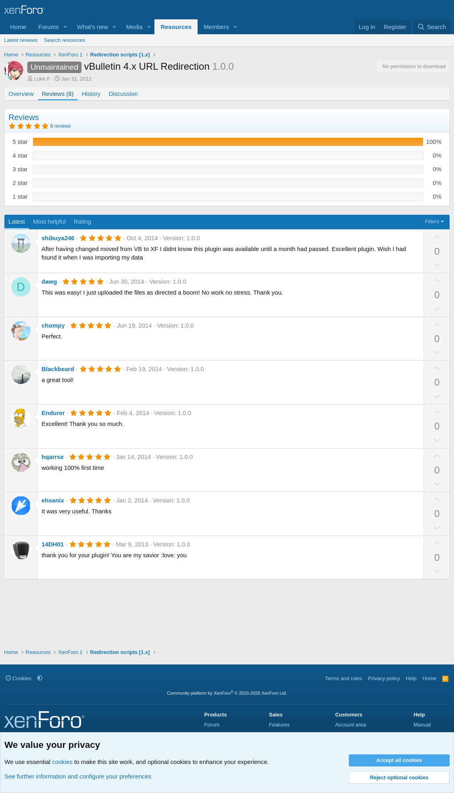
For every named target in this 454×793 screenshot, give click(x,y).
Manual (422, 725)
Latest (16, 221)
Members (216, 26)
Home (18, 26)
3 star (20, 169)
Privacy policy (384, 678)
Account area (350, 725)
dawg (49, 281)
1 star (20, 196)
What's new (92, 26)
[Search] (431, 26)
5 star (20, 141)
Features (279, 725)
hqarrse (53, 456)
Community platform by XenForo (227, 693)
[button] (65, 26)
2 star (20, 182)
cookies (62, 761)
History (91, 93)
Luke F (42, 79)
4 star (20, 155)
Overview (21, 93)
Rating (82, 221)
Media (134, 26)
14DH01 (53, 544)
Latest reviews (20, 40)
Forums (48, 26)
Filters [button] (432, 221)
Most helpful (49, 221)
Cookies (18, 678)
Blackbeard (58, 368)
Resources (176, 26)
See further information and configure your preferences (77, 776)
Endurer (53, 412)
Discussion (123, 93)
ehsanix (53, 500)
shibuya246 (58, 238)
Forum (211, 725)
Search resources (64, 40)
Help (411, 678)
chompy (53, 325)
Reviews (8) (58, 93)
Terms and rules (343, 678)
